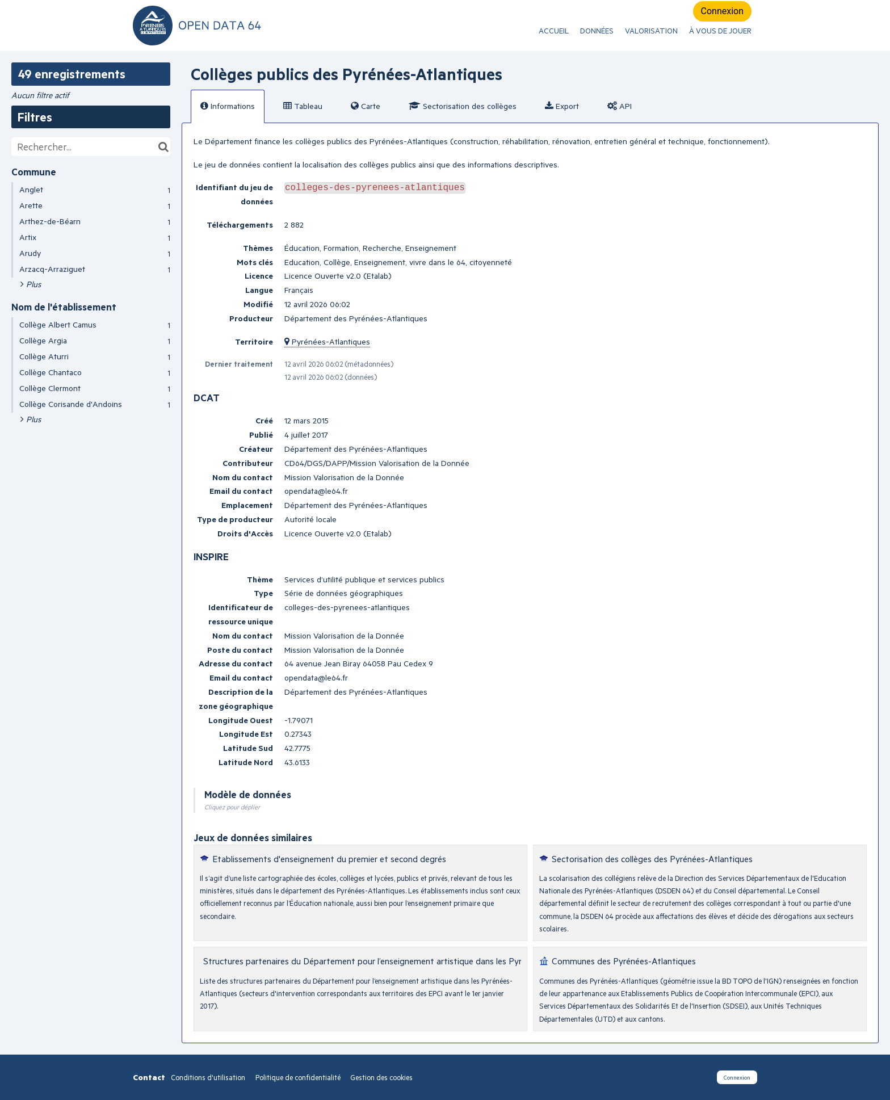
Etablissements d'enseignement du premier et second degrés (329, 858)
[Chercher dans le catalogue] (163, 146)
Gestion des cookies (381, 1077)
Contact (149, 1077)
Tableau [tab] (302, 105)
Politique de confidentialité (298, 1077)
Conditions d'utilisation (209, 1077)
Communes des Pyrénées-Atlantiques (624, 961)
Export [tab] (562, 105)
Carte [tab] (365, 105)
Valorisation (651, 31)
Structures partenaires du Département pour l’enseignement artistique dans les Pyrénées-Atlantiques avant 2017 (419, 961)
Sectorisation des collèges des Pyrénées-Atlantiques (652, 858)
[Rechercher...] (90, 146)
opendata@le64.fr (316, 490)
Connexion (722, 11)
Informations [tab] (227, 105)
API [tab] (619, 105)
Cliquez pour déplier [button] (232, 807)
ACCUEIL (554, 31)
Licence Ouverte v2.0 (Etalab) (338, 275)
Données (597, 31)
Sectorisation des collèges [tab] (463, 105)
